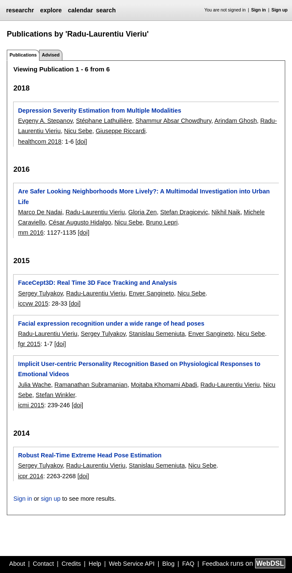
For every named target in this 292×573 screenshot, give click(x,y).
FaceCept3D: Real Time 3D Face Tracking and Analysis (97, 282)
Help (95, 563)
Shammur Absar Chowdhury (173, 120)
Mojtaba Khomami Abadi (164, 384)
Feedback (215, 563)
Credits (71, 563)
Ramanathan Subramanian (90, 384)
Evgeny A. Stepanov (45, 120)
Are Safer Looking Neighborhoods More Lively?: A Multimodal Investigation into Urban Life (144, 196)
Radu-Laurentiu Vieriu (95, 212)
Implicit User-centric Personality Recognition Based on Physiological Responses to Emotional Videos (139, 368)
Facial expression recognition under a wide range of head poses (111, 323)
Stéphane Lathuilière (104, 120)
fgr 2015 (29, 343)
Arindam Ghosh (235, 120)
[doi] (81, 141)
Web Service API (131, 563)
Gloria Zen (142, 212)
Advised (50, 54)
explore (51, 10)
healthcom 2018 (39, 141)
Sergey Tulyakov (40, 293)
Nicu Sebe (78, 131)
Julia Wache (34, 384)
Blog (168, 563)
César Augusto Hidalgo (79, 222)
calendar (80, 10)
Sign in (258, 10)
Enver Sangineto (151, 293)
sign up (50, 498)
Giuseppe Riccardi (120, 131)
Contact (43, 563)
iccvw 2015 (33, 303)
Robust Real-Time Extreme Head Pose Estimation (89, 455)
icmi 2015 (31, 405)
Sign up (280, 10)
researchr (20, 10)
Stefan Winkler (55, 394)
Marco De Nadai (40, 212)
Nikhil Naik (225, 212)
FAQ (188, 563)
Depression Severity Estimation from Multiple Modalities (99, 110)
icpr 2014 (30, 476)
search (105, 10)
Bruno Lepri (161, 222)
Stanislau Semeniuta (157, 333)
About (17, 563)
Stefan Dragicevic (184, 212)
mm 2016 (30, 232)
